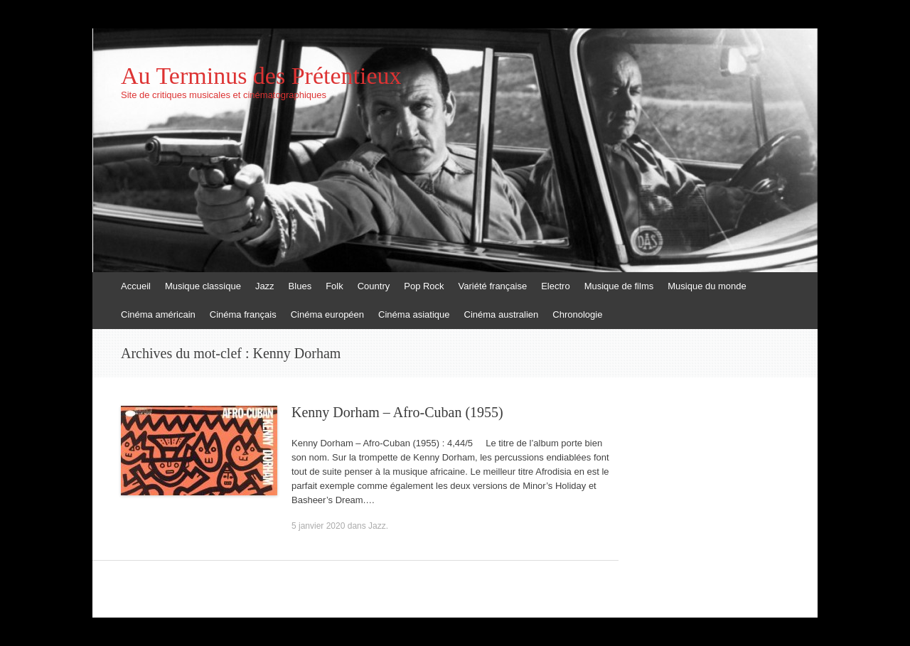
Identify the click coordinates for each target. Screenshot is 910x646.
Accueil (136, 286)
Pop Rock (424, 286)
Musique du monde (707, 286)
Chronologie (577, 314)
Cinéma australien (501, 314)
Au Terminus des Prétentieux (261, 76)
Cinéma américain (158, 314)
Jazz (264, 286)
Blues (300, 286)
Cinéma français (243, 314)
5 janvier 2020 (318, 526)
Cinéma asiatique (413, 314)
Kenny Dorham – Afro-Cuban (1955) (397, 412)
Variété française (493, 286)
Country (374, 286)
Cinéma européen (327, 314)
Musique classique (203, 286)
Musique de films (619, 286)
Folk (334, 286)
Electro (555, 286)
